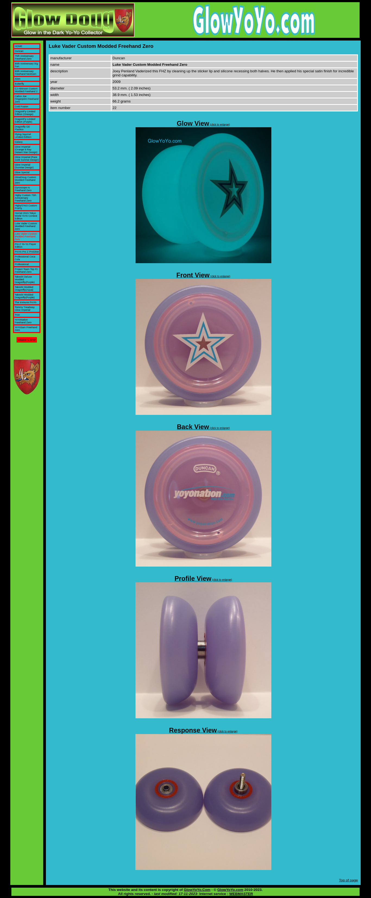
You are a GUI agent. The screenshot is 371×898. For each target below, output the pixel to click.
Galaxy (19, 142)
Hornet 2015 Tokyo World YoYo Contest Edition (26, 216)
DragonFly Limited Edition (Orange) (25, 113)
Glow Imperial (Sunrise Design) (24, 166)
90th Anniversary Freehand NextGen (25, 72)
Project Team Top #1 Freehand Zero (26, 270)
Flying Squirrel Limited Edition (23, 135)
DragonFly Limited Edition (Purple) (25, 120)
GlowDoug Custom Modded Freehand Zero (25, 180)
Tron (17, 314)
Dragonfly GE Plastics (22, 128)
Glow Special (22, 172)
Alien (17, 78)
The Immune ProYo (25, 302)
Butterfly (19, 83)
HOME (18, 46)
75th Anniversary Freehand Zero (24, 57)
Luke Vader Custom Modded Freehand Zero (26, 226)
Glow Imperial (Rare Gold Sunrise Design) (27, 158)
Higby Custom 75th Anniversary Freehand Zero (25, 198)
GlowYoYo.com (230, 890)
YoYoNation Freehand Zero (23, 321)
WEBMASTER (241, 894)
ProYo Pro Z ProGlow (27, 251)
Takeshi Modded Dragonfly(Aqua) (24, 288)
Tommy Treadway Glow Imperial (24, 308)
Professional (22, 264)
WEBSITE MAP (27, 339)
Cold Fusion (21, 106)
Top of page (348, 880)
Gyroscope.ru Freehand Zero (23, 189)
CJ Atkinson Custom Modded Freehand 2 (26, 90)
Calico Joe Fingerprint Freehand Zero (26, 99)
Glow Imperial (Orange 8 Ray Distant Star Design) (26, 149)
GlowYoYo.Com (197, 890)
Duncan (19, 51)
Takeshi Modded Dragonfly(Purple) (24, 296)
